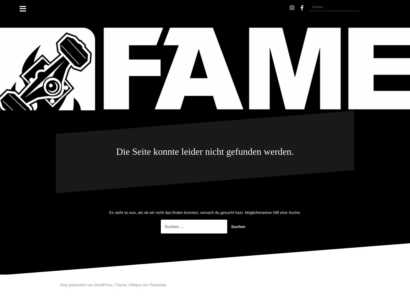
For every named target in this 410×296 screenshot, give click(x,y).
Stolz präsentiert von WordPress (86, 285)
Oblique (135, 285)
